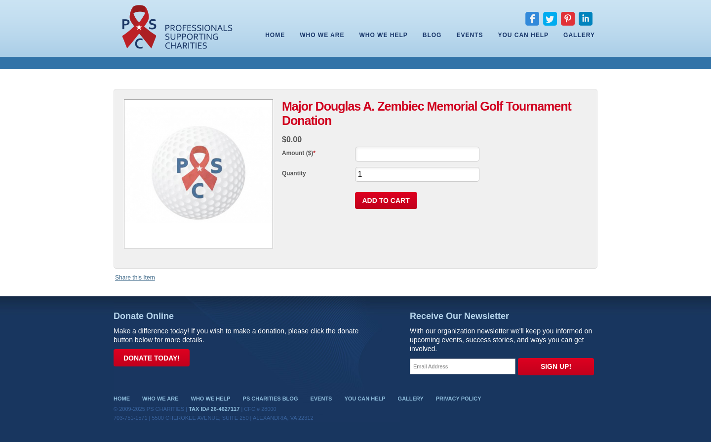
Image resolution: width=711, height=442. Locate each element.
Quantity (294, 173)
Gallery (579, 35)
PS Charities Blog (270, 399)
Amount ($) (297, 153)
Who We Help (383, 35)
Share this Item (135, 277)
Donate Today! (151, 358)
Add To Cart (386, 200)
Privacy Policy (458, 399)
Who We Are (322, 35)
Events (469, 35)
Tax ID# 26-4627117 (214, 409)
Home (275, 35)
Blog (432, 35)
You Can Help (523, 35)
